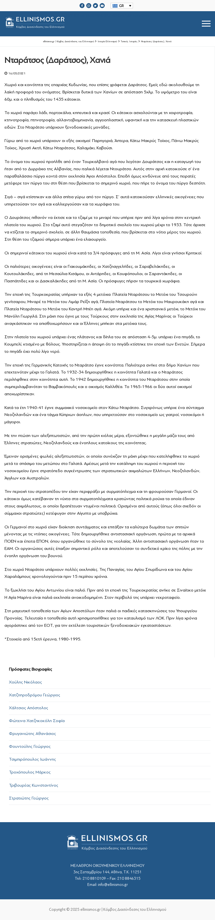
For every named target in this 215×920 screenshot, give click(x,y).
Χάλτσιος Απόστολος (28, 707)
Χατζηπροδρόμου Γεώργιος (34, 694)
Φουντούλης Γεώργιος (30, 746)
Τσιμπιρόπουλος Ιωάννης (32, 759)
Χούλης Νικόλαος (25, 682)
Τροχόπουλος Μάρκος (30, 772)
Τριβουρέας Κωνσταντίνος (33, 785)
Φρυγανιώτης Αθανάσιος (32, 733)
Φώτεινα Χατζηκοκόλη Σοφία (37, 720)
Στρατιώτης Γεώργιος (29, 798)
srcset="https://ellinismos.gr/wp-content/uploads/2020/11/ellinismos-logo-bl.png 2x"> (80, 24)
